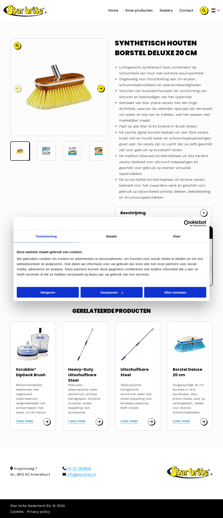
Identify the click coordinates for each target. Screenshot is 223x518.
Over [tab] (177, 236)
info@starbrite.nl (81, 474)
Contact (186, 10)
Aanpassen (111, 292)
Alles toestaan (175, 292)
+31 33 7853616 (78, 468)
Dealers (166, 10)
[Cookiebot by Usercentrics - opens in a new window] (187, 223)
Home (113, 10)
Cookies (17, 512)
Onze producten (139, 10)
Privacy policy (38, 512)
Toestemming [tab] (46, 236)
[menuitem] (113, 10)
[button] (100, 88)
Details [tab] (111, 236)
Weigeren (48, 292)
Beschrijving (133, 213)
